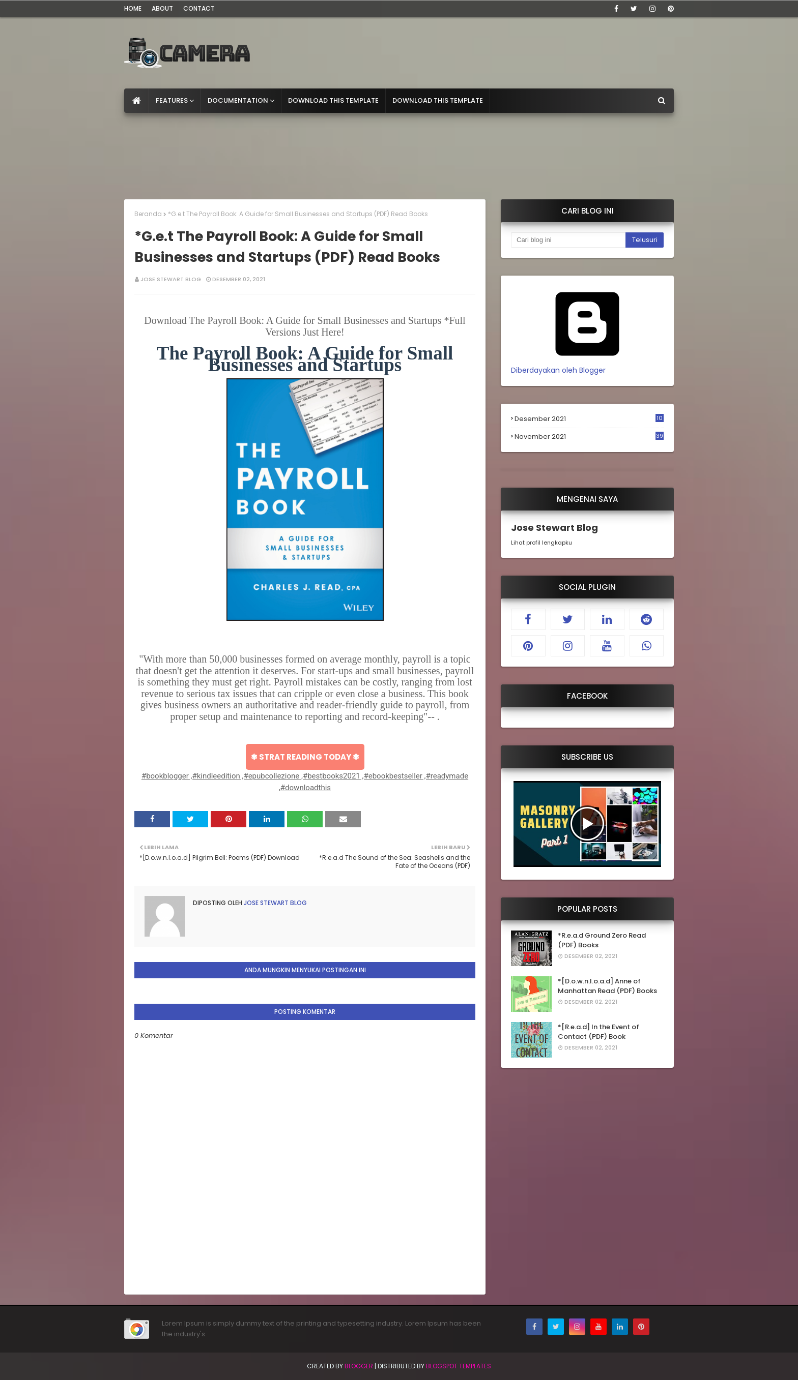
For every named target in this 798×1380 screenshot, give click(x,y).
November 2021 (589, 437)
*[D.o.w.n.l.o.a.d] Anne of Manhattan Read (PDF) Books (607, 986)
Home (132, 8)
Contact (199, 8)
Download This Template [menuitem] (333, 100)
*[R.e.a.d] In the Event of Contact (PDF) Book (598, 1032)
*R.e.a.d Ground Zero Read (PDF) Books (602, 940)
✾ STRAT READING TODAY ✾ (305, 757)
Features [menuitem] (172, 100)
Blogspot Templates (458, 1366)
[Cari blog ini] (568, 240)
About (162, 8)
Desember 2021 (589, 419)
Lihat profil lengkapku (541, 542)
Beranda (148, 213)
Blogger (359, 1366)
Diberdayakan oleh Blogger (587, 364)
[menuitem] (136, 100)
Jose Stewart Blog (170, 279)
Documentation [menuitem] (238, 100)
